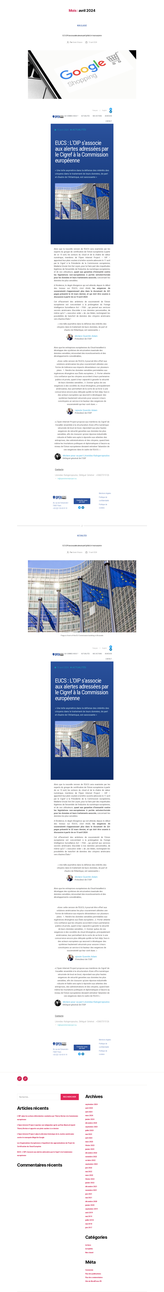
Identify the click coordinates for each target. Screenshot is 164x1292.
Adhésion (108, 116)
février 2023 (90, 1145)
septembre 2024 (91, 1104)
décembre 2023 (91, 1123)
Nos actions (97, 116)
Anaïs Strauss (77, 42)
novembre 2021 (91, 1190)
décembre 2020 (91, 1201)
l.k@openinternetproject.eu (67, 479)
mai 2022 (88, 1172)
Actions (88, 1245)
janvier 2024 (89, 1119)
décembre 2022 (91, 1153)
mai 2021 (88, 1198)
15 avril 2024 (92, 42)
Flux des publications (93, 1274)
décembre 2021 (91, 1186)
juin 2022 (88, 1168)
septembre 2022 (91, 1164)
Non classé (82, 25)
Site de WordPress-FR (93, 1281)
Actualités (85, 116)
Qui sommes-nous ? (71, 116)
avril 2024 (88, 1112)
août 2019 (89, 1213)
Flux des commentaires (94, 1278)
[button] (82, 501)
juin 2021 (88, 1194)
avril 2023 (88, 1138)
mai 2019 (88, 1216)
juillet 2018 (89, 1220)
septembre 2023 (91, 1127)
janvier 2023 (89, 1149)
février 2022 (90, 1179)
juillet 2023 (89, 1131)
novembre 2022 (91, 1157)
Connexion (89, 1270)
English (104, 110)
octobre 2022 (90, 1160)
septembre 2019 (91, 1209)
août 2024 (89, 1108)
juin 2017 (88, 1228)
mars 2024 (89, 1116)
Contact (109, 121)
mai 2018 (88, 1224)
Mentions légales (105, 493)
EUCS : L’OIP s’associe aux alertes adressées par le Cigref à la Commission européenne (82, 36)
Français (95, 110)
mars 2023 (89, 1142)
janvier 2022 (89, 1183)
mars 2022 (89, 1175)
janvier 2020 (89, 1205)
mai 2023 (88, 1134)
